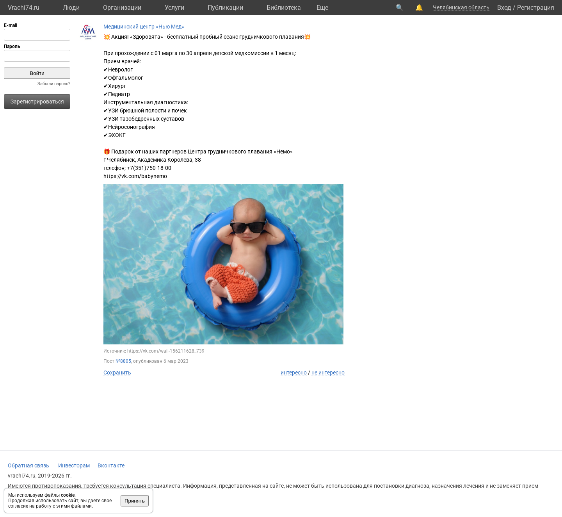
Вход (504, 7)
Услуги (174, 7)
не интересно (328, 372)
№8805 (123, 361)
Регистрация (535, 7)
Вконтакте (111, 465)
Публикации (225, 7)
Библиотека (284, 7)
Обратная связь (28, 465)
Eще (322, 7)
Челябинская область (461, 7)
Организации (122, 7)
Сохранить (117, 372)
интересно (294, 372)
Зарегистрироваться (37, 101)
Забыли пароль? (53, 83)
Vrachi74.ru (23, 7)
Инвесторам (74, 465)
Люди (71, 7)
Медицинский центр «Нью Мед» (143, 26)
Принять (134, 501)
